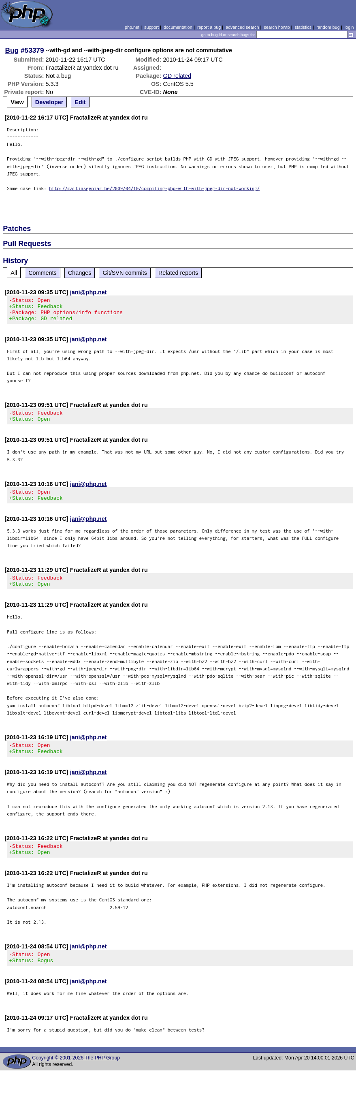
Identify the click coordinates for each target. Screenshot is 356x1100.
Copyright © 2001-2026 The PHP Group (76, 1077)
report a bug (209, 27)
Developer (49, 102)
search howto (277, 27)
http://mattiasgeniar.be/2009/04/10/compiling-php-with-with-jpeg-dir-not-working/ (154, 188)
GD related (177, 76)
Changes (80, 273)
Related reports (178, 273)
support (151, 27)
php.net (132, 27)
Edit (80, 102)
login (349, 27)
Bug (12, 50)
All (14, 273)
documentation (178, 27)
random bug (328, 27)
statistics (303, 27)
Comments (42, 273)
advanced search (242, 27)
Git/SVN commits (124, 273)
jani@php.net (88, 292)
